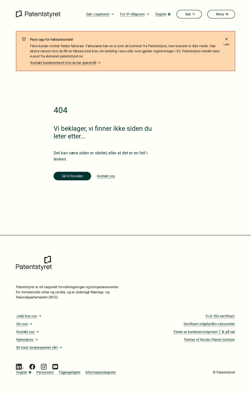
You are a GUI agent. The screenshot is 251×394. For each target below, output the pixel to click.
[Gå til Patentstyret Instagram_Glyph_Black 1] (44, 367)
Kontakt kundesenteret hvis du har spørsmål (65, 63)
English (163, 14)
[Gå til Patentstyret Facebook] (32, 367)
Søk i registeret (100, 14)
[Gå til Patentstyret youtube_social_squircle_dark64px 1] (55, 367)
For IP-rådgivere (134, 14)
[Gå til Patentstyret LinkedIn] (20, 367)
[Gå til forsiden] (38, 14)
